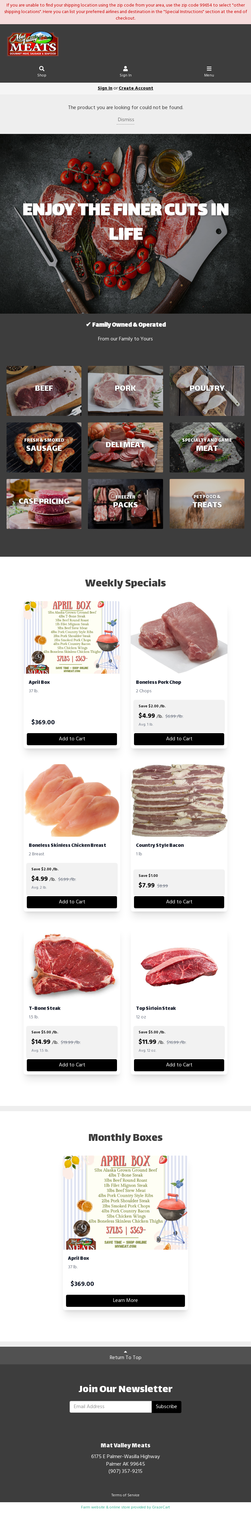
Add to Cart (72, 739)
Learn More (125, 1300)
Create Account (136, 88)
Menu (209, 73)
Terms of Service (125, 1495)
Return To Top (126, 1355)
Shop (42, 73)
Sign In (125, 73)
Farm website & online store (105, 1507)
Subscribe (166, 1407)
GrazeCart (161, 1507)
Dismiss (125, 120)
